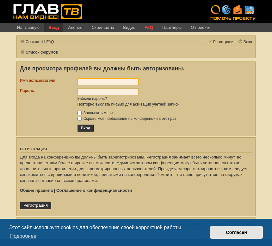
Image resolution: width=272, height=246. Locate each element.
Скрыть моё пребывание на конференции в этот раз (126, 118)
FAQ (149, 27)
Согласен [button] (236, 232)
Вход (54, 27)
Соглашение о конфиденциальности (94, 190)
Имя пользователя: (38, 80)
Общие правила (36, 190)
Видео (129, 27)
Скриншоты (103, 27)
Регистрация (35, 205)
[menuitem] (47, 42)
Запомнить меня (95, 113)
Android (75, 27)
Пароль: (27, 90)
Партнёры (172, 27)
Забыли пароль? (92, 98)
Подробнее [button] (23, 236)
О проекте (200, 27)
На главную (28, 27)
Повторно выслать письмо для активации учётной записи (128, 104)
